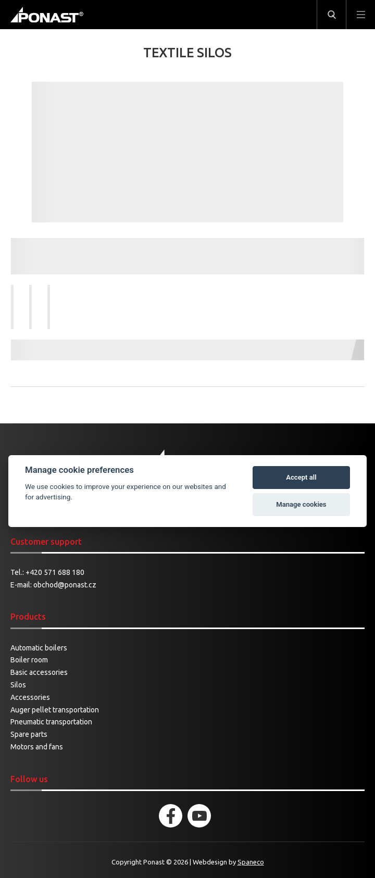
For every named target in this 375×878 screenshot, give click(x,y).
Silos (18, 685)
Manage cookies (301, 504)
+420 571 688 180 (55, 572)
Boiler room (29, 660)
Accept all (301, 477)
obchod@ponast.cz (64, 585)
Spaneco (251, 862)
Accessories (30, 697)
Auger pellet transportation (54, 710)
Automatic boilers (38, 648)
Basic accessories (39, 672)
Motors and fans (36, 747)
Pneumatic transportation (51, 722)
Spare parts (28, 734)
